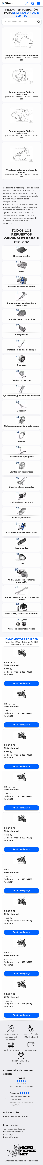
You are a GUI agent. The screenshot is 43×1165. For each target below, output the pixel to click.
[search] (39, 21)
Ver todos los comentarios (21, 1087)
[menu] (38, 3)
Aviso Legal (8, 1134)
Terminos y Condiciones (14, 1129)
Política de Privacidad (13, 1132)
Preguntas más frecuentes (15, 1116)
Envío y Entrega (10, 1137)
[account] (27, 3)
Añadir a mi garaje (21, 683)
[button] (21, 652)
